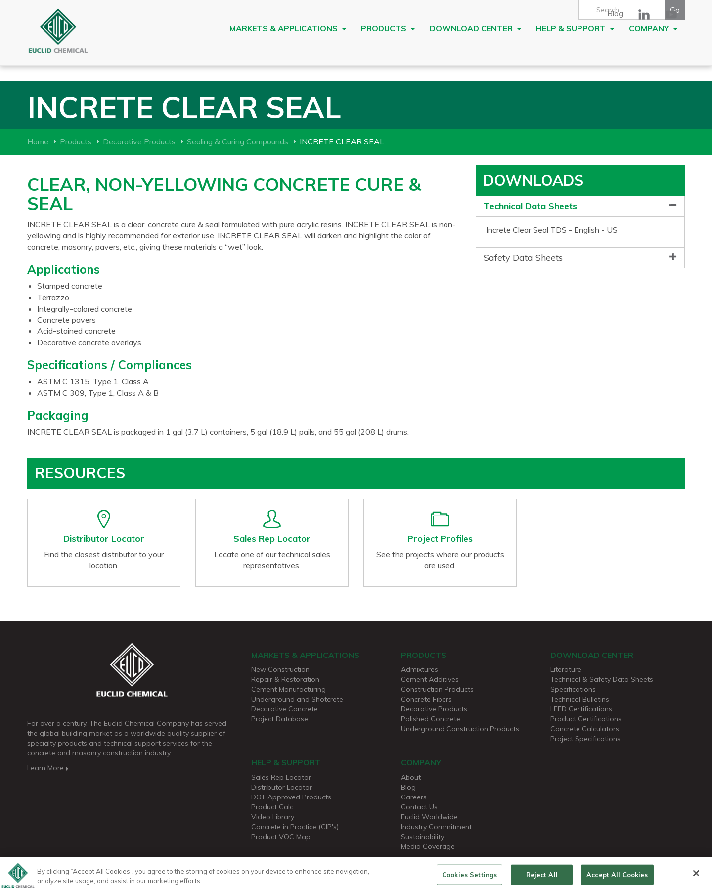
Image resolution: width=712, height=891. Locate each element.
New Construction (280, 669)
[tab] (580, 206)
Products (388, 28)
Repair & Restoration (285, 679)
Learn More (48, 767)
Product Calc (272, 806)
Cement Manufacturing (288, 689)
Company (653, 28)
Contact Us (419, 806)
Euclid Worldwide (429, 816)
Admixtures (419, 669)
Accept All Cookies (617, 878)
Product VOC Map (281, 836)
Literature (565, 669)
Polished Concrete (430, 718)
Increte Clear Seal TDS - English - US (552, 229)
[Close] (696, 877)
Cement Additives (430, 679)
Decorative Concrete (284, 708)
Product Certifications (586, 718)
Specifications (573, 689)
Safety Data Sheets (523, 257)
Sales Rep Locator (281, 777)
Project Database (279, 718)
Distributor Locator (281, 787)
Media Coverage (428, 846)
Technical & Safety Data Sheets (601, 679)
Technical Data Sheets (530, 206)
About (411, 777)
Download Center (475, 28)
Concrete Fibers (426, 699)
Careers (414, 797)
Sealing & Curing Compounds (237, 141)
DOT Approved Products (291, 797)
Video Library (272, 816)
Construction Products (437, 689)
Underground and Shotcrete (297, 699)
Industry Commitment (436, 826)
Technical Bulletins (579, 699)
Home (37, 141)
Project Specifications (585, 738)
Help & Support (575, 28)
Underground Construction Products (460, 728)
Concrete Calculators (584, 728)
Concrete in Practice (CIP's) (295, 826)
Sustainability (422, 836)
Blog (615, 13)
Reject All (542, 878)
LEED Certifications (581, 708)
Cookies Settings (469, 878)
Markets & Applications (287, 28)
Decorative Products (139, 141)
